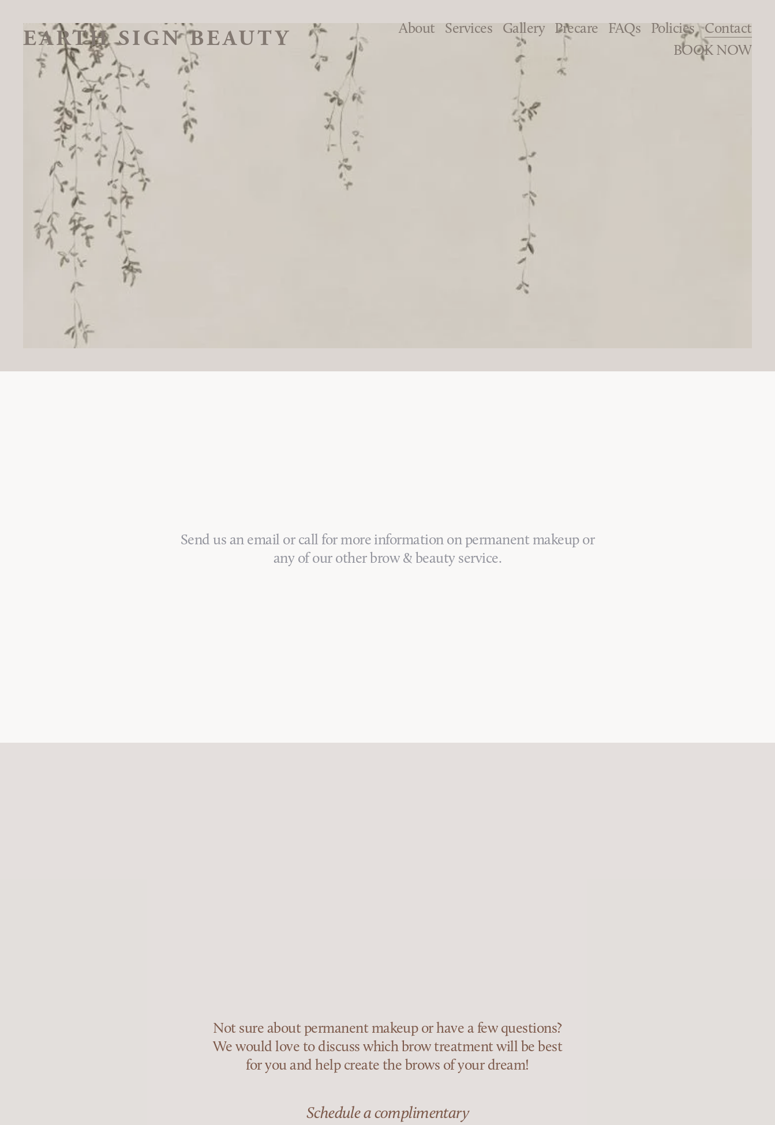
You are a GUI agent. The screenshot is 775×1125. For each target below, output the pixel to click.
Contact (728, 27)
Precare (576, 27)
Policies (673, 27)
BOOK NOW (712, 49)
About (417, 27)
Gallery (524, 27)
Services (468, 27)
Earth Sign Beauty (156, 38)
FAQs (624, 27)
